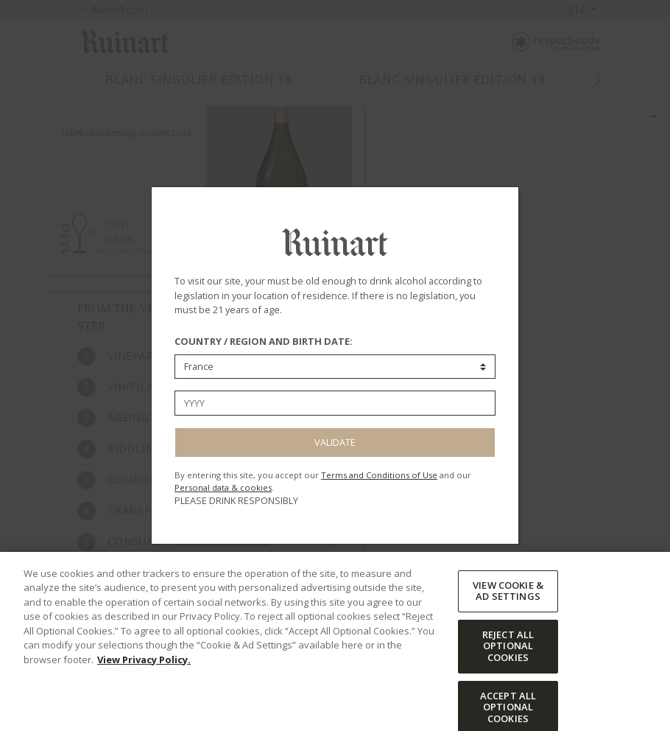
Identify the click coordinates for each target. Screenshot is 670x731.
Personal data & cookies (223, 487)
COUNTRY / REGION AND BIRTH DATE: (263, 341)
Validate (335, 442)
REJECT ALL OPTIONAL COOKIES (508, 673)
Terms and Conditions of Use (379, 474)
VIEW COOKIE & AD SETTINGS (508, 618)
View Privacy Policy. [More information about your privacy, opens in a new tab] (144, 686)
